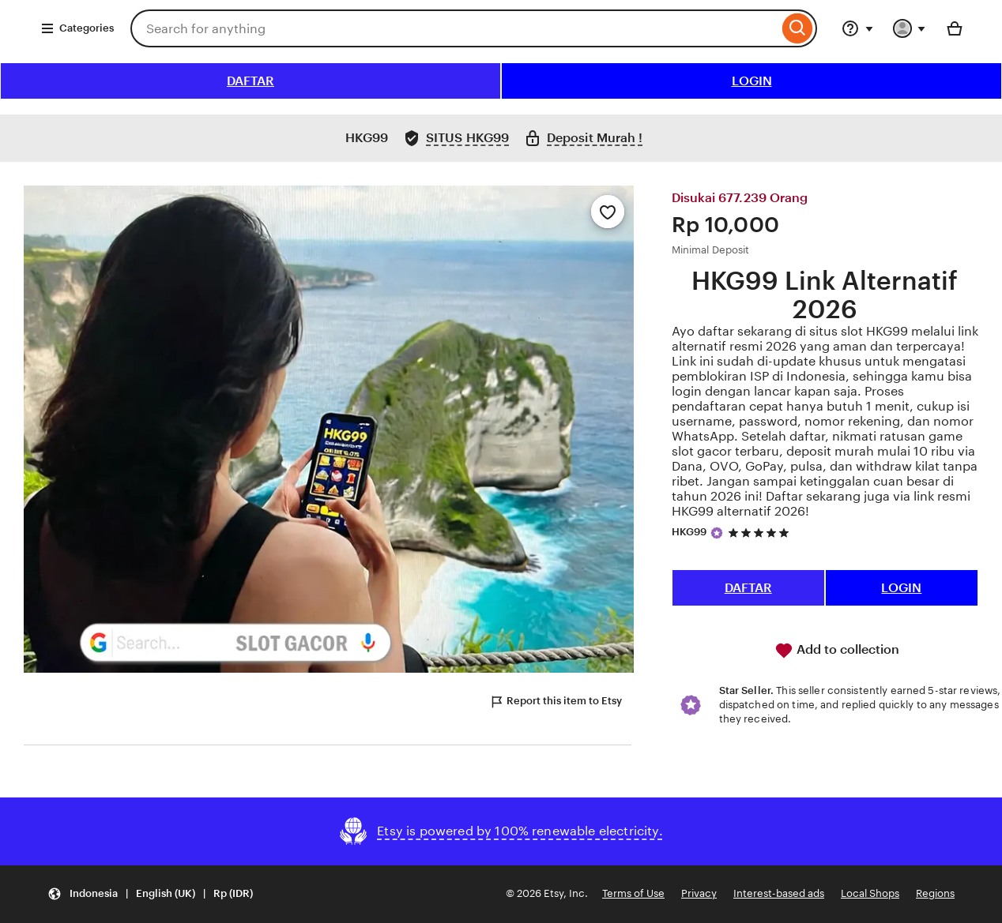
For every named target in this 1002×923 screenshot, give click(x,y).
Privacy (699, 893)
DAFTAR (250, 80)
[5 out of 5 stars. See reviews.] (761, 532)
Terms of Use (633, 893)
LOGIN (752, 80)
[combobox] (454, 28)
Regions (935, 893)
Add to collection (836, 650)
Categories (77, 28)
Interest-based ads (778, 893)
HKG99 (689, 532)
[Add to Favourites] (607, 211)
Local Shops (870, 893)
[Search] (797, 28)
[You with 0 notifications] (909, 28)
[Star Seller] (717, 533)
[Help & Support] (857, 28)
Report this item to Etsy (555, 702)
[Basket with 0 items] (955, 28)
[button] (150, 894)
